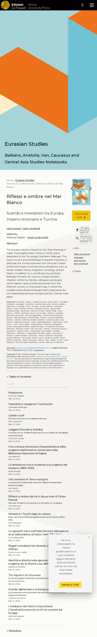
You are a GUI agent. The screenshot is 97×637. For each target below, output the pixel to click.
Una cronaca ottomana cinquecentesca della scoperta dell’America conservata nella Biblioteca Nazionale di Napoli (37, 450)
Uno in (28, 479)
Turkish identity (46, 306)
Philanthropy (33, 318)
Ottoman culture (22, 329)
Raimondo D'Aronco (59, 329)
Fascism (51, 313)
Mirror (59, 340)
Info (75, 248)
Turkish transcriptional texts (18, 327)
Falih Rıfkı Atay (36, 329)
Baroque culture (28, 313)
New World (26, 338)
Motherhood (35, 331)
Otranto (47, 329)
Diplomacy (11, 306)
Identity (18, 320)
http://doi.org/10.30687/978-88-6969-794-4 (33, 348)
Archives (35, 306)
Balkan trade (51, 311)
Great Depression (44, 322)
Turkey (28, 302)
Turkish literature (13, 338)
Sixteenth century (41, 309)
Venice (41, 342)
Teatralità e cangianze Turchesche (30, 404)
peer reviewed (31, 228)
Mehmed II (21, 333)
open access (14, 228)
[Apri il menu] (92, 5)
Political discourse (43, 304)
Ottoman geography (33, 315)
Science (41, 340)
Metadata (14, 630)
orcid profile (41, 237)
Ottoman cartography (53, 324)
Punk (41, 338)
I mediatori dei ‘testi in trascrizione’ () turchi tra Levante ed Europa (35, 610)
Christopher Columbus (54, 327)
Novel (16, 309)
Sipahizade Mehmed (35, 333)
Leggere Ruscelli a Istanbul (25, 429)
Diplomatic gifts (37, 327)
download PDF (81, 215)
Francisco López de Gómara (26, 342)
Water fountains (21, 336)
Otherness (11, 329)
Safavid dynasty (20, 318)
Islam (33, 322)
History (35, 338)
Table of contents (19, 376)
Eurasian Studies (25, 180)
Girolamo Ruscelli (52, 338)
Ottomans (33, 336)
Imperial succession (22, 322)
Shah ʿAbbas (50, 340)
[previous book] (72, 189)
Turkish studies (52, 320)
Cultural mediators (55, 318)
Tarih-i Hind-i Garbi (21, 324)
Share (76, 271)
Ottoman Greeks (58, 304)
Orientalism (11, 331)
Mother (17, 313)
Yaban (48, 333)
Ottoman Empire (26, 309)
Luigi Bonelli (57, 322)
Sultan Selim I (53, 302)
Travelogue (20, 304)
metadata (78, 257)
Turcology (21, 306)
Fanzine (43, 318)
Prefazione (15, 392)
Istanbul (10, 320)
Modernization (37, 324)
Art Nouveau (41, 313)
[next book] (90, 189)
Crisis (28, 306)
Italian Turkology (29, 340)
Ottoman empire (37, 311)
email (31, 237)
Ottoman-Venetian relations (34, 320)
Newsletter (70, 584)
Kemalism (30, 304)
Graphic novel (23, 331)
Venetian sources (39, 302)
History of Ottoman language (50, 336)
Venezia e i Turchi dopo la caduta (29, 513)
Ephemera (25, 311)
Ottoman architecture (54, 342)
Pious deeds (47, 331)
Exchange (20, 302)
